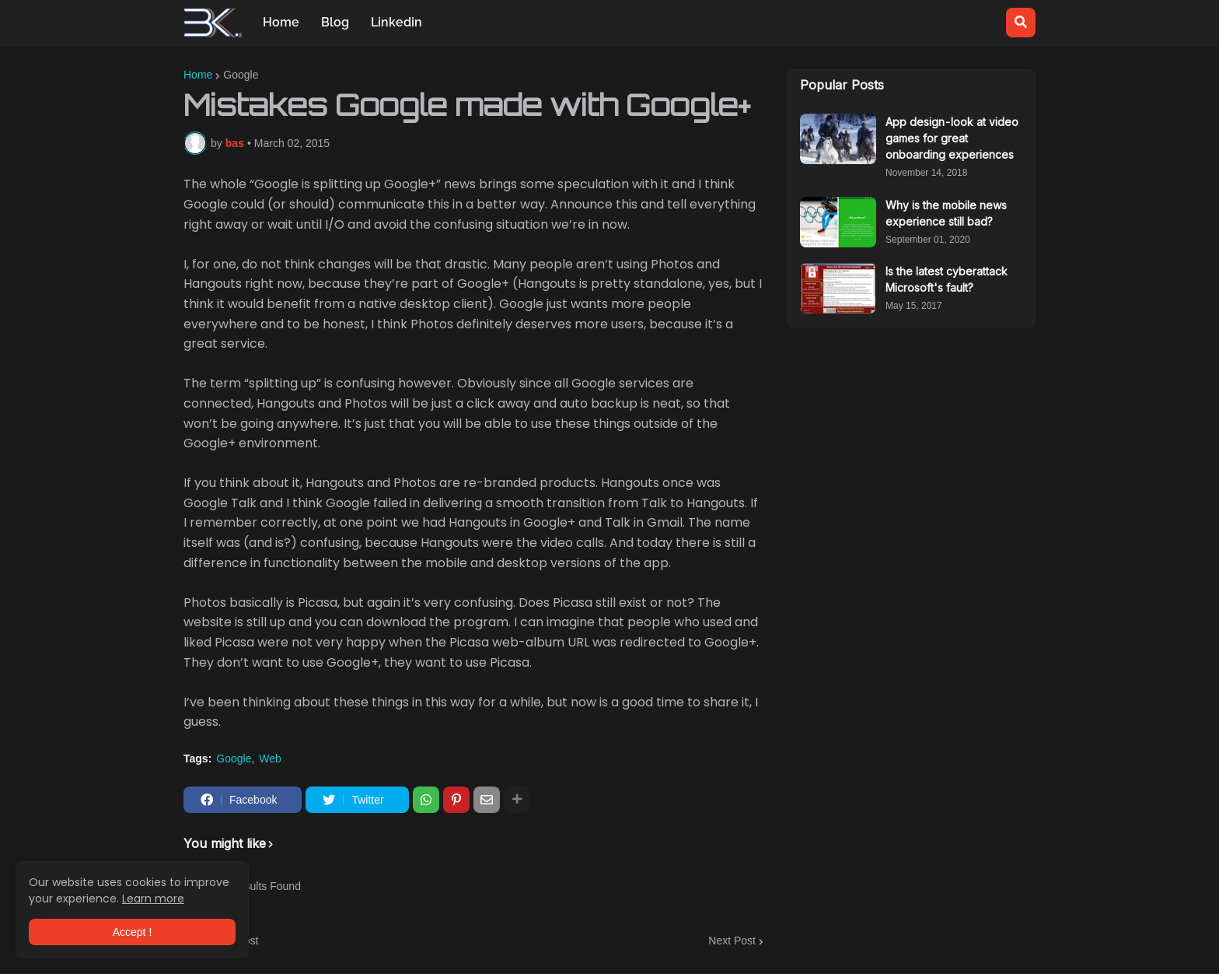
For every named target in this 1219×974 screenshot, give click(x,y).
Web (270, 758)
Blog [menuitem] (335, 22)
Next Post (732, 940)
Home (197, 74)
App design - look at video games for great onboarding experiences (951, 138)
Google (240, 74)
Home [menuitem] (281, 22)
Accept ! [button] (132, 932)
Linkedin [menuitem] (396, 22)
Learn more (153, 898)
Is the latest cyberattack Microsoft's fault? (946, 279)
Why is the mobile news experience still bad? (946, 213)
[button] (1021, 22)
